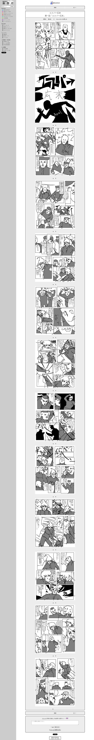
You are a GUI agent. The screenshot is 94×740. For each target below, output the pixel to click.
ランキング (6, 25)
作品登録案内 (7, 44)
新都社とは (6, 41)
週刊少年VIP (56, 3)
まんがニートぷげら (8, 16)
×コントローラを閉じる (61, 19)
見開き (44, 19)
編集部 (5, 34)
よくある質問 (7, 43)
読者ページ (6, 35)
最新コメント (7, 27)
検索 (12, 6)
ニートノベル (7, 19)
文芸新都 (6, 18)
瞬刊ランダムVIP (8, 28)
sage (52, 726)
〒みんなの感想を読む (55, 729)
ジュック (44, 717)
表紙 (55, 7)
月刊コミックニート (8, 13)
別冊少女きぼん (7, 14)
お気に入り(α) (7, 50)
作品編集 (6, 48)
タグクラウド (7, 30)
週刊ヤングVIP (7, 11)
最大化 (49, 19)
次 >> (74, 7)
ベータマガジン (7, 21)
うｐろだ (6, 37)
